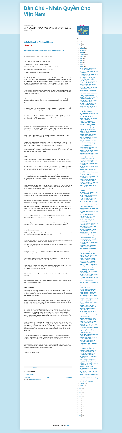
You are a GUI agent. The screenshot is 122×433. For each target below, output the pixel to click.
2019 (80, 394)
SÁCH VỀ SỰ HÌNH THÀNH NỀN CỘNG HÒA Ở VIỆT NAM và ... (89, 256)
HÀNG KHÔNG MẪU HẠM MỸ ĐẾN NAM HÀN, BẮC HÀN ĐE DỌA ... (88, 293)
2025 (80, 43)
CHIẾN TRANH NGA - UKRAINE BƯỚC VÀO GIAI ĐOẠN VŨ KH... (89, 283)
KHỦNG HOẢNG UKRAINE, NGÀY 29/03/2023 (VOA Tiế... (88, 220)
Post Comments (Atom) (35, 379)
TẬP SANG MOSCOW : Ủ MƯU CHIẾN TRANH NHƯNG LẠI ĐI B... (89, 154)
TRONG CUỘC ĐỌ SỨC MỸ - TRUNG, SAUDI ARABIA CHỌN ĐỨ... (88, 157)
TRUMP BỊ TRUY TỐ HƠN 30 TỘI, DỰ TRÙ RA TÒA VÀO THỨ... (88, 107)
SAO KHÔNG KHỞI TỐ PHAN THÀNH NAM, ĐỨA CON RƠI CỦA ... (88, 94)
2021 (80, 390)
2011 (80, 410)
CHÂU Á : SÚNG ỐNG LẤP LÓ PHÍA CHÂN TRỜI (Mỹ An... (88, 331)
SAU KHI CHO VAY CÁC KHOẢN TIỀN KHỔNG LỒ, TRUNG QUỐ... (89, 328)
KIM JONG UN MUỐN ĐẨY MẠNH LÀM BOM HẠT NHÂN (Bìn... (89, 335)
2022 (80, 388)
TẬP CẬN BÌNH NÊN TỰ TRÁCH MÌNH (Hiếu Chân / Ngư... (89, 287)
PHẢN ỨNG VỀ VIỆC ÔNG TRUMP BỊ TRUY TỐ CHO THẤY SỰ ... (88, 82)
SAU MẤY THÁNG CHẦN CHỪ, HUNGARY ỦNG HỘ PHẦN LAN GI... (89, 306)
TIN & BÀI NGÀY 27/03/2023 (86, 381)
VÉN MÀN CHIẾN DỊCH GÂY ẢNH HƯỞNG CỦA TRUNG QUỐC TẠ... (88, 319)
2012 (80, 408)
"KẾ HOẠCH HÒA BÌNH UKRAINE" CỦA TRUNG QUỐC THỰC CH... (88, 230)
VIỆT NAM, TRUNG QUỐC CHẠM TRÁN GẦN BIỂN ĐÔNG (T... (87, 348)
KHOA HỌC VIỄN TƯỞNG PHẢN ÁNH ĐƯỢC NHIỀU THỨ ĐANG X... (88, 296)
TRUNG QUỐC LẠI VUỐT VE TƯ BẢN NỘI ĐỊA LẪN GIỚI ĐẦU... (88, 325)
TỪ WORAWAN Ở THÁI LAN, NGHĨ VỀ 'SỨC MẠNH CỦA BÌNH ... (89, 338)
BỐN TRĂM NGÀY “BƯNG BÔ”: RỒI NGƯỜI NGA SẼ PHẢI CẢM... (88, 129)
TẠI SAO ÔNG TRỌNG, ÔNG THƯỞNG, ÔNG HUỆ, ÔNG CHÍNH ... (89, 275)
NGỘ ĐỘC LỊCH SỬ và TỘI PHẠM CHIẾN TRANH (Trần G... (88, 233)
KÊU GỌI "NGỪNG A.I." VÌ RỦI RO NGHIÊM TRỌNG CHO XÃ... (88, 236)
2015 (80, 402)
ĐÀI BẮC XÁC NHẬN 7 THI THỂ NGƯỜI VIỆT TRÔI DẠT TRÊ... (89, 88)
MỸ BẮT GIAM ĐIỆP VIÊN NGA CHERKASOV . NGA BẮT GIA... (88, 122)
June (81, 60)
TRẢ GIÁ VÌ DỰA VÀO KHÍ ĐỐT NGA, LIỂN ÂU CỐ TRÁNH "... (88, 148)
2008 (80, 416)
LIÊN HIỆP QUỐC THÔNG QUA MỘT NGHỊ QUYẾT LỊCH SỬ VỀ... (88, 161)
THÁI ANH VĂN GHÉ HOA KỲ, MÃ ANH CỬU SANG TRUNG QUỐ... (89, 151)
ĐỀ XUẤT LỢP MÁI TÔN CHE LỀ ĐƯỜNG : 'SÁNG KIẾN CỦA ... (87, 341)
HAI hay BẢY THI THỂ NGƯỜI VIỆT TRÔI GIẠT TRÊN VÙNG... (88, 69)
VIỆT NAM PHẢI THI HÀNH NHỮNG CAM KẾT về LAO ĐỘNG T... (88, 186)
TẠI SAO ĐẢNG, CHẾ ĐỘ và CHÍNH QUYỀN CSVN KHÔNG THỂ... (88, 252)
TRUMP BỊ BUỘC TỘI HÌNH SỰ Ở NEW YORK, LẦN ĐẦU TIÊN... (89, 110)
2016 (80, 400)
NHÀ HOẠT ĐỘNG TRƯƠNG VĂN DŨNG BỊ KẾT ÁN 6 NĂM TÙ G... (88, 360)
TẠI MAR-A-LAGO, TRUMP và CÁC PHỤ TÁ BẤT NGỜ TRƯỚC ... (88, 78)
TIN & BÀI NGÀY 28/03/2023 (86, 281)
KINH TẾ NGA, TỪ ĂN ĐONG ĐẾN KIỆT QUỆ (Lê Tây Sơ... (88, 227)
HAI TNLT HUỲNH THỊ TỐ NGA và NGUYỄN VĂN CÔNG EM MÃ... (88, 199)
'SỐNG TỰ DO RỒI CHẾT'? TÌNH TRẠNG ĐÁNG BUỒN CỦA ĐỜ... (88, 217)
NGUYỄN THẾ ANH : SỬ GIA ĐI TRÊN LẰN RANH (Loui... (89, 315)
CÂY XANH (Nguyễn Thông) (86, 366)
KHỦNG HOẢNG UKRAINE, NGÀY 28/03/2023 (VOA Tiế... (88, 312)
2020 (80, 392)
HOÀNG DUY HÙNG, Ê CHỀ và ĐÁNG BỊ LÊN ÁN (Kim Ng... (88, 119)
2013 (80, 406)
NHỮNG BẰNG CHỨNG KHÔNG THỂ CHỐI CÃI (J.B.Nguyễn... (88, 196)
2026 (80, 41)
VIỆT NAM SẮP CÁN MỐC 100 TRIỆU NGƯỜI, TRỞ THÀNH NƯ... (88, 265)
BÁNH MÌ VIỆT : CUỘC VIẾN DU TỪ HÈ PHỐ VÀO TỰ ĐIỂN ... (89, 75)
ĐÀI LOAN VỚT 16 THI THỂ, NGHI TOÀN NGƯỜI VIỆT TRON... (88, 269)
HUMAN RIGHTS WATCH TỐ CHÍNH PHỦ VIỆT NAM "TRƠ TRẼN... (88, 202)
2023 (80, 47)
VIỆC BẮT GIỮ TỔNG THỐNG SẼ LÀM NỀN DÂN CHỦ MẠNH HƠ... (89, 98)
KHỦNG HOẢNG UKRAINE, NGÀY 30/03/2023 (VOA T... (88, 132)
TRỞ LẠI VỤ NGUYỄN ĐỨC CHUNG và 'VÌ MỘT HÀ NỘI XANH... (89, 364)
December (82, 48)
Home (48, 377)
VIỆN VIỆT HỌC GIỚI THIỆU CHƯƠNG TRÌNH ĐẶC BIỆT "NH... (89, 177)
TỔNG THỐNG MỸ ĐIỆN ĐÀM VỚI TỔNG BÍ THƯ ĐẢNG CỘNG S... (88, 180)
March (81, 66)
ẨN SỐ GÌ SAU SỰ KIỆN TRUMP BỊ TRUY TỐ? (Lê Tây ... (88, 85)
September (82, 54)
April (81, 64)
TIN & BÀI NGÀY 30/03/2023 (86, 116)
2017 (80, 398)
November (82, 50)
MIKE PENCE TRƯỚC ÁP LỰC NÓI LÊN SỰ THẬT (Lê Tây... (88, 240)
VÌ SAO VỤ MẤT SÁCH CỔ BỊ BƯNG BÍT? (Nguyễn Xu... (88, 272)
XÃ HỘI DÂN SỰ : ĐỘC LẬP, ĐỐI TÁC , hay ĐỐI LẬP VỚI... (89, 344)
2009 (80, 414)
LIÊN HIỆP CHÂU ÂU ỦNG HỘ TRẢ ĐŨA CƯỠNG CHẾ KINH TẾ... (88, 290)
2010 (80, 412)
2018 (80, 396)
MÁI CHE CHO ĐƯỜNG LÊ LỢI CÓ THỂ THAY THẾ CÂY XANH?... (88, 354)
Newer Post (27, 377)
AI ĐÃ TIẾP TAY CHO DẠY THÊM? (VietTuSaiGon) (88, 249)
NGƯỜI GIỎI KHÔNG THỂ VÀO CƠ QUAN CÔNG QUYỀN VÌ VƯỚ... (88, 351)
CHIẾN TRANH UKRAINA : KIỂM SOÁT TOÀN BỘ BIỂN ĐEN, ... (89, 138)
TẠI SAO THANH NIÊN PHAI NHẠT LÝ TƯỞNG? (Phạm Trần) (89, 173)
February (82, 383)
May (81, 62)
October (82, 52)
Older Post (69, 377)
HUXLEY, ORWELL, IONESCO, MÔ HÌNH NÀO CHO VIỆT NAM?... (88, 91)
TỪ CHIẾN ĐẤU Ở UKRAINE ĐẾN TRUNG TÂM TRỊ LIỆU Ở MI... (87, 125)
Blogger (67, 425)
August (82, 56)
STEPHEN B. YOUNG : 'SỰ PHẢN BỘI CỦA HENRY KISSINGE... (89, 183)
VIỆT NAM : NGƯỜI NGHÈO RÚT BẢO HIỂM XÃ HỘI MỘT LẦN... (89, 205)
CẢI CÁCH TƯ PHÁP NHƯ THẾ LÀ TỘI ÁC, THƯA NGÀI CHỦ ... (89, 193)
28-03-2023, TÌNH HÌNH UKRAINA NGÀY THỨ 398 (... (87, 309)
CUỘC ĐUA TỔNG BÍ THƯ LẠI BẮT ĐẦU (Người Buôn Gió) (88, 170)
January (82, 385)
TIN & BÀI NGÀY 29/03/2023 (86, 214)
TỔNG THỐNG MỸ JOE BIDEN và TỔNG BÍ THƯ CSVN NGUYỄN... (88, 262)
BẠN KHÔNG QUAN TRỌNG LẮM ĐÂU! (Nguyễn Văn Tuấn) (88, 246)
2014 (80, 404)
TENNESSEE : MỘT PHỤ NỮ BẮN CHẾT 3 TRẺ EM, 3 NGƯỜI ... (88, 322)
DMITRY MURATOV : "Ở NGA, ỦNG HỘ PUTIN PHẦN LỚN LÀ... (89, 144)
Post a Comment (30, 374)
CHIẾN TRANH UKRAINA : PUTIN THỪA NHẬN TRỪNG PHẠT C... (88, 141)
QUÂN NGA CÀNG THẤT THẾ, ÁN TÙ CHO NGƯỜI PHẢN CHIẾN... (88, 135)
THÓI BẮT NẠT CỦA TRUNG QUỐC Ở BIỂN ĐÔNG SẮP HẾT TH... (89, 299)
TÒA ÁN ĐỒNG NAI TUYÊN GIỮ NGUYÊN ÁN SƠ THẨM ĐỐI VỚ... (88, 259)
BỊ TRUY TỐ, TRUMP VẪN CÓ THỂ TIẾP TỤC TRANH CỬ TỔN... (88, 104)
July (81, 58)
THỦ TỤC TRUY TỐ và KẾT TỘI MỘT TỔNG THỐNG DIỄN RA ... (88, 101)
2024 (80, 45)
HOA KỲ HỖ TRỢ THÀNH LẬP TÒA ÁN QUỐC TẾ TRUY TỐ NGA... (89, 224)
